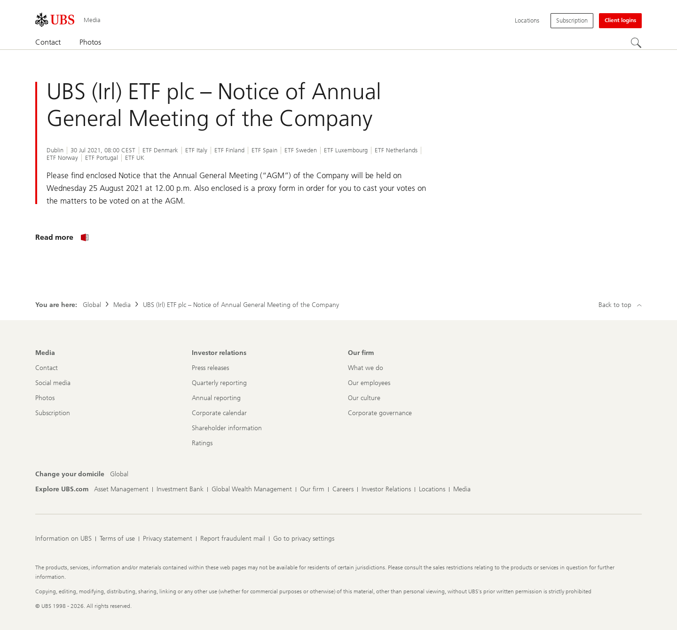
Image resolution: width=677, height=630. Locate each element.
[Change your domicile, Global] (119, 474)
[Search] (636, 42)
